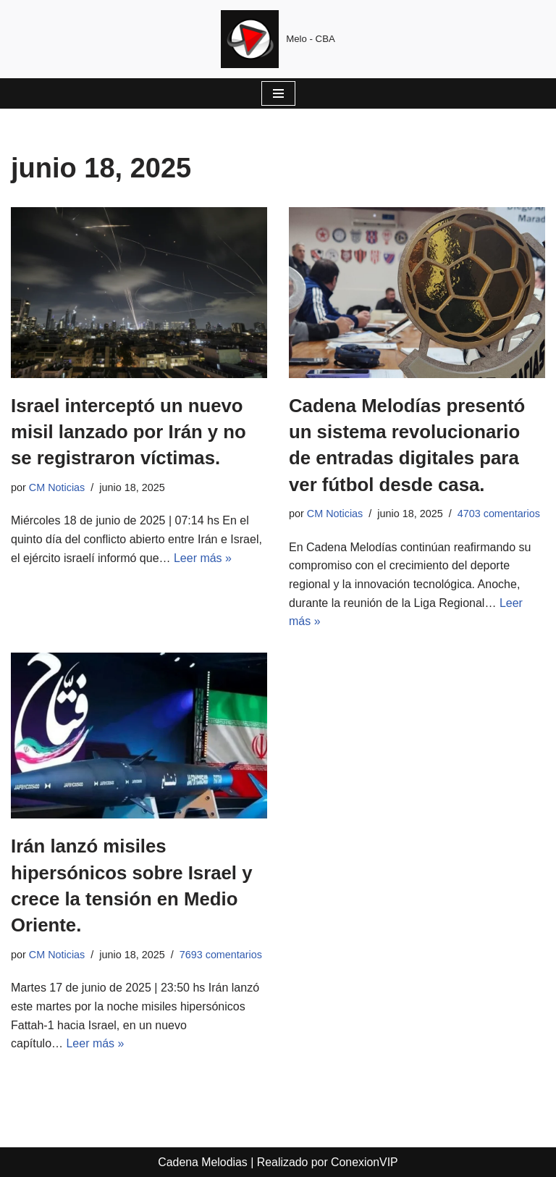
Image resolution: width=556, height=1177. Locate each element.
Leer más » (203, 558)
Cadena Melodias (202, 1162)
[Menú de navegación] (278, 93)
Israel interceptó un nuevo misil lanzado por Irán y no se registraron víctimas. (129, 432)
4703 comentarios (499, 513)
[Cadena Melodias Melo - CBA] (278, 39)
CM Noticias (57, 487)
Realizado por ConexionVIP (328, 1162)
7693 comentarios (221, 954)
